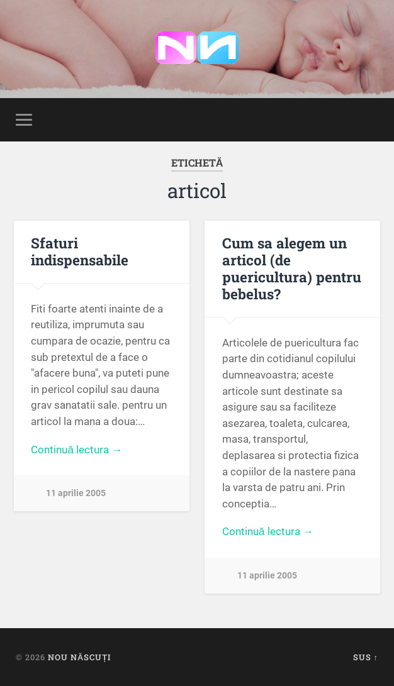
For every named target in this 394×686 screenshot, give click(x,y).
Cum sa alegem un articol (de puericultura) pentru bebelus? (291, 268)
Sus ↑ (365, 657)
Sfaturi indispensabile (79, 251)
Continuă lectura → (76, 449)
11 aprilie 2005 (76, 493)
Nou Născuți (79, 657)
